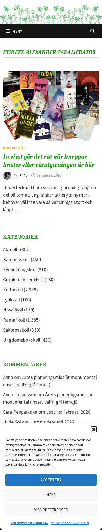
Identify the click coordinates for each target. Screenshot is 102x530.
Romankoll (14, 320)
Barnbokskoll (16, 259)
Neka (51, 494)
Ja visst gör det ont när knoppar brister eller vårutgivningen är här (48, 160)
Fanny (22, 175)
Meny (14, 31)
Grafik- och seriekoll (23, 279)
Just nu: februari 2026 (68, 412)
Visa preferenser (51, 509)
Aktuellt (11, 249)
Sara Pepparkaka (20, 412)
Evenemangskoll (19, 269)
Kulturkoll (14, 147)
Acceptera (51, 479)
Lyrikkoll (11, 300)
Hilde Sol (12, 422)
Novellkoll (13, 310)
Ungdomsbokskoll (21, 340)
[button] (94, 429)
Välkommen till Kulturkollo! (29, 523)
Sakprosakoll (16, 330)
